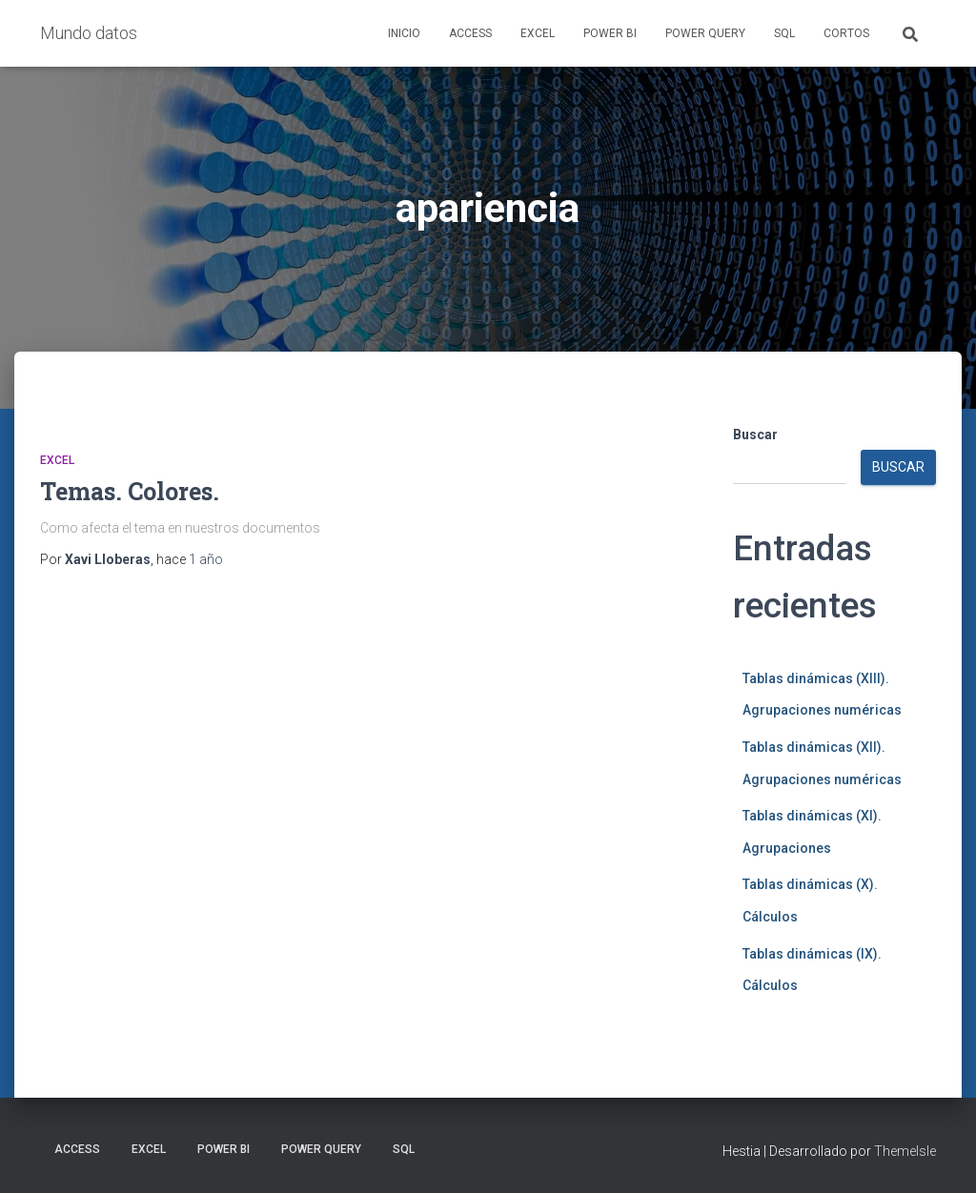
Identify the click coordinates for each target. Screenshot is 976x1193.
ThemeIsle (905, 1151)
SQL (784, 33)
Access (470, 33)
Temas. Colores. (129, 491)
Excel (537, 33)
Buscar (755, 434)
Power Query (705, 33)
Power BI (610, 33)
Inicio (404, 33)
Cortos (846, 33)
